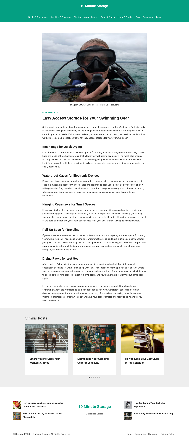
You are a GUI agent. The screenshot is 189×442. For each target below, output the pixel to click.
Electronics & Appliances (86, 17)
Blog (158, 17)
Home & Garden (125, 17)
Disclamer (153, 434)
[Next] (159, 349)
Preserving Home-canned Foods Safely (153, 413)
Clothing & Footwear (61, 17)
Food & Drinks (108, 17)
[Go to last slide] (29, 349)
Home (129, 434)
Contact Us (140, 434)
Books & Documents (38, 17)
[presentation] (46, 338)
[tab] (89, 377)
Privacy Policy (168, 434)
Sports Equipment (145, 17)
